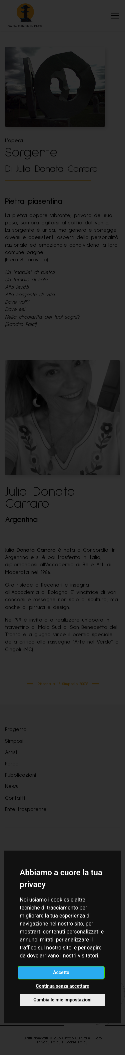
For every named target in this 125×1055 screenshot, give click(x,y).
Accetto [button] (61, 972)
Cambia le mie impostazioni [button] (62, 999)
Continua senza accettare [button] (62, 986)
